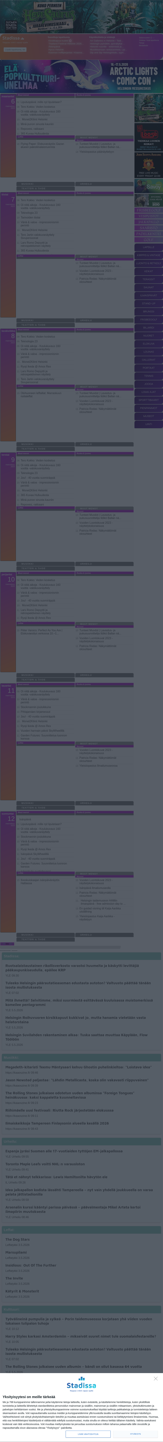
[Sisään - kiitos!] (156, 1379)
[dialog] (81, 1407)
